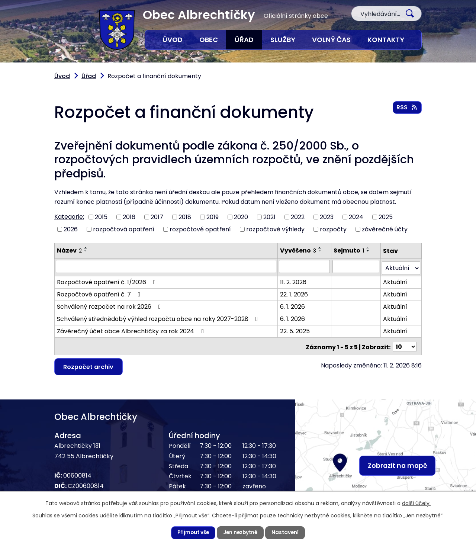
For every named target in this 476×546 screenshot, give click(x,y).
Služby (281, 40)
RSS (406, 108)
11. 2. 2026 (293, 266)
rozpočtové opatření (188, 215)
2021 (270, 203)
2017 (156, 203)
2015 (99, 203)
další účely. (397, 503)
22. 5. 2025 (293, 315)
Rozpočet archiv (87, 347)
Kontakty (386, 40)
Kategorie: (67, 203)
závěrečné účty (356, 215)
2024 (355, 203)
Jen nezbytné (241, 533)
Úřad (243, 40)
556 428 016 (84, 486)
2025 (383, 203)
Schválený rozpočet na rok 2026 (106, 291)
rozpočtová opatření (119, 215)
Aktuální (393, 266)
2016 (127, 203)
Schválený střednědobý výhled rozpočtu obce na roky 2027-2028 (149, 303)
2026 (70, 215)
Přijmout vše (195, 533)
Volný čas (331, 40)
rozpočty (308, 215)
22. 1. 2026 (293, 278)
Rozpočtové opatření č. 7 (97, 278)
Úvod (171, 40)
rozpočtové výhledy (256, 215)
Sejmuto (347, 236)
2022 (298, 203)
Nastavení (284, 533)
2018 (184, 203)
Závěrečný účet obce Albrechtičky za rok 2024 (125, 315)
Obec (207, 40)
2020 (241, 203)
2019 (213, 203)
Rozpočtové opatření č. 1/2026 (104, 266)
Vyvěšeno (294, 236)
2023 (327, 203)
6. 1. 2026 (291, 291)
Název (68, 236)
